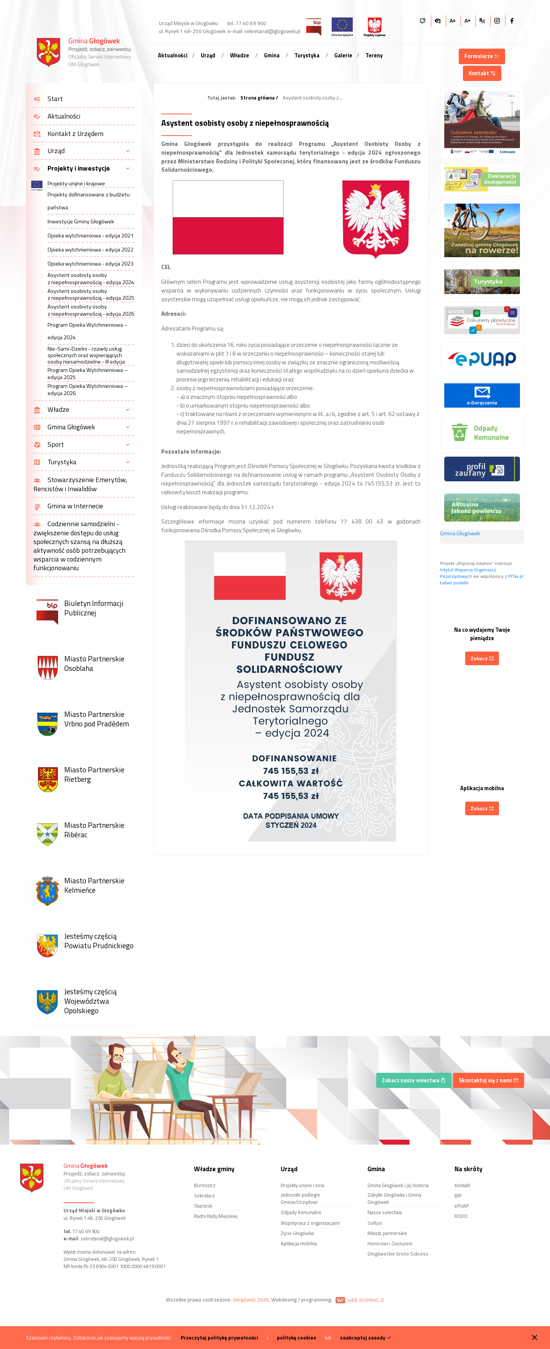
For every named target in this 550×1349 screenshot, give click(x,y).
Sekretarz (204, 1195)
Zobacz (482, 658)
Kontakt (482, 73)
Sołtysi (374, 1223)
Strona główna (257, 97)
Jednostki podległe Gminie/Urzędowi (300, 1198)
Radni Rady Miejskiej (215, 1216)
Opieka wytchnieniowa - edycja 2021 (91, 235)
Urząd (208, 55)
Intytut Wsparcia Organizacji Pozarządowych (468, 573)
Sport (48, 445)
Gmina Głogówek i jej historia (398, 1185)
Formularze (481, 56)
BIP (458, 1195)
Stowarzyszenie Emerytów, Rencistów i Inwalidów (80, 484)
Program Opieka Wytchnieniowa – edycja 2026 (87, 390)
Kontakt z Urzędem (68, 134)
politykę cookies (296, 1337)
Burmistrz (205, 1185)
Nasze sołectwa (384, 1212)
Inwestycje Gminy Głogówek (81, 221)
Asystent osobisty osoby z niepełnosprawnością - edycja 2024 (91, 279)
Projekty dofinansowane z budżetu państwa (89, 200)
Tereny (374, 55)
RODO (461, 1216)
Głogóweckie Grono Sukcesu (397, 1253)
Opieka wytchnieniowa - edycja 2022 (91, 249)
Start (48, 99)
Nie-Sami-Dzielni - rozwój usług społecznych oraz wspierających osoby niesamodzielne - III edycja (86, 355)
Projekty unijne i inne (302, 1185)
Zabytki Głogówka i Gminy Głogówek (394, 1198)
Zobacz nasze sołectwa (414, 1080)
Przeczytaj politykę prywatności (219, 1337)
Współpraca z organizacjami (310, 1223)
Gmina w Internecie (68, 506)
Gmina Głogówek (64, 427)
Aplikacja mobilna (299, 1243)
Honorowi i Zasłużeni (389, 1243)
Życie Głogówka (297, 1233)
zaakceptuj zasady (366, 1337)
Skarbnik (203, 1206)
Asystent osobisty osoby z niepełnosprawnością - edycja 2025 (91, 295)
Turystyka (307, 55)
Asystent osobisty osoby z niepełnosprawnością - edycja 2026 (91, 310)
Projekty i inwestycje (71, 168)
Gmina (272, 55)
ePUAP (462, 1206)
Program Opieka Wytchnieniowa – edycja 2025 (87, 374)
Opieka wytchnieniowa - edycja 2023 (91, 263)
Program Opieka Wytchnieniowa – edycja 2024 (87, 331)
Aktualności (173, 55)
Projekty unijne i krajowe (76, 183)
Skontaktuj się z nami (488, 1080)
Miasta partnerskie (387, 1233)
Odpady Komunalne (301, 1212)
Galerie (343, 55)
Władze (239, 55)
